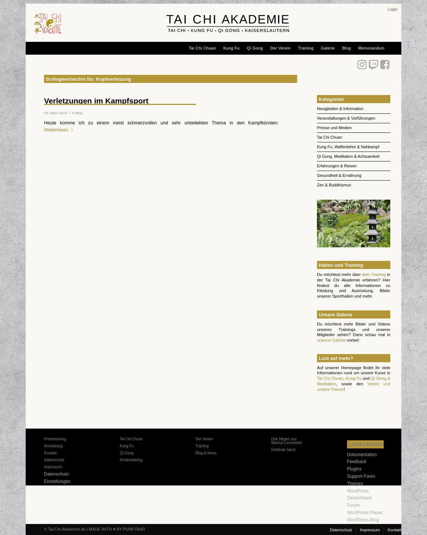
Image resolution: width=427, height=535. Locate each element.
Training (202, 446)
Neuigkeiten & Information (340, 108)
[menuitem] (392, 9)
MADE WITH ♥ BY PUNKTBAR (117, 529)
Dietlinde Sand (283, 450)
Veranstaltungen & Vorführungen (346, 118)
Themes (355, 483)
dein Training (374, 274)
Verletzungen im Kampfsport (96, 101)
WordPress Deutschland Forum (359, 498)
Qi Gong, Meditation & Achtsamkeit (348, 156)
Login (393, 9)
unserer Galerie (331, 340)
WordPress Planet (365, 512)
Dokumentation (362, 454)
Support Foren (361, 476)
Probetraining (55, 439)
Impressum (53, 467)
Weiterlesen (60, 129)
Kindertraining (131, 460)
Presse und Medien (334, 127)
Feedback (356, 461)
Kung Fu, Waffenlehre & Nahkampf (348, 147)
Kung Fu (353, 378)
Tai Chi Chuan (329, 137)
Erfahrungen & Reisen (337, 166)
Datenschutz (54, 460)
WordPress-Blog (363, 520)
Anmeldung (53, 446)
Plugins (354, 469)
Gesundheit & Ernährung (339, 175)
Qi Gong (126, 453)
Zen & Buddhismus (334, 185)
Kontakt (50, 453)
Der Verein (204, 439)
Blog (78, 113)
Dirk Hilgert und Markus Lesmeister (286, 441)
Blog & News (206, 453)
